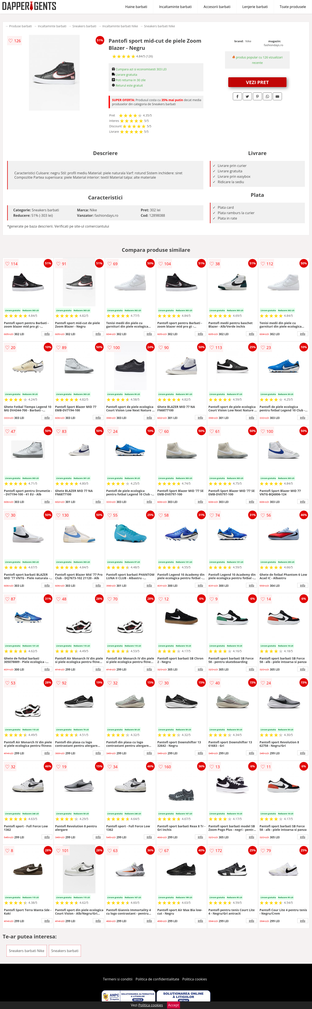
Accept (173, 1005)
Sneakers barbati (84, 26)
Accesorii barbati (217, 6)
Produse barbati (20, 26)
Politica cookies (194, 979)
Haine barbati (136, 6)
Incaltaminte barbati (175, 6)
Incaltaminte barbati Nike (120, 26)
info (47, 334)
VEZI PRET (257, 82)
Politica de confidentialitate (157, 979)
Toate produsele (293, 6)
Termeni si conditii (118, 979)
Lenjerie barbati (255, 6)
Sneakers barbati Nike (159, 26)
